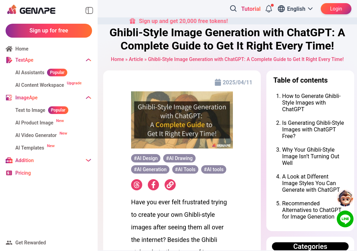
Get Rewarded (30, 242)
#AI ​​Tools (185, 169)
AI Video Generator (36, 135)
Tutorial (250, 9)
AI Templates (29, 148)
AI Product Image (34, 123)
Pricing (23, 173)
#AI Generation (150, 169)
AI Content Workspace (39, 85)
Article (136, 59)
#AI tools (213, 169)
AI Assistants (29, 72)
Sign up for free (49, 30)
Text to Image (30, 110)
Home (22, 49)
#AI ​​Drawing (179, 158)
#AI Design (146, 158)
